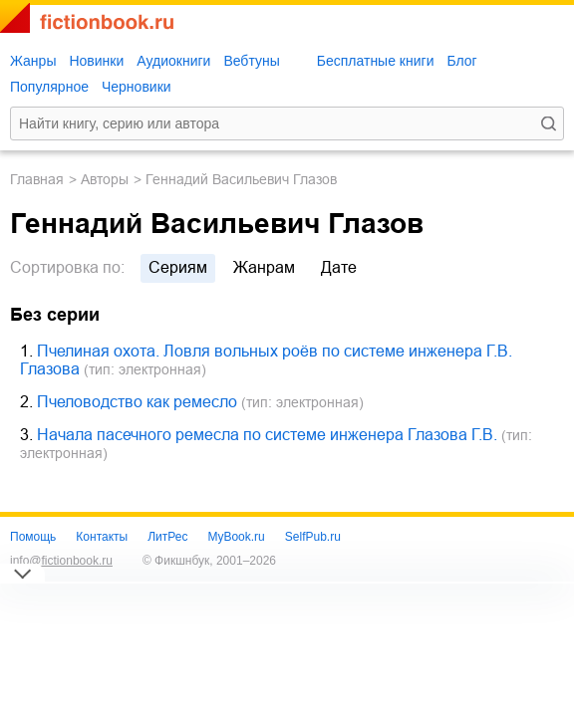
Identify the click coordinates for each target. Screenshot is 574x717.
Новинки (96, 61)
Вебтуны (251, 61)
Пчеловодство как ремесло (137, 401)
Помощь (33, 537)
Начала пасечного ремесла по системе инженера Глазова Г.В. (267, 434)
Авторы (105, 179)
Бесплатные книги (375, 61)
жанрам (264, 267)
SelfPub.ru (313, 537)
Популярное (49, 87)
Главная (37, 179)
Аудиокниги (173, 61)
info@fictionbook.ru (61, 561)
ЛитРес (167, 537)
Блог (461, 61)
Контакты (102, 537)
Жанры (33, 61)
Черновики (136, 87)
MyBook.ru (235, 537)
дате (339, 267)
